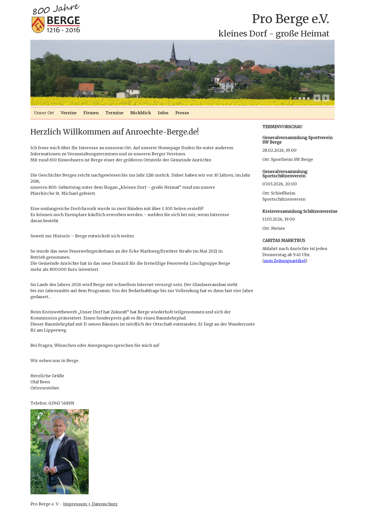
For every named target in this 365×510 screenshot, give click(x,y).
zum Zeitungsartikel (284, 260)
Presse (182, 112)
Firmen (91, 112)
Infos (163, 112)
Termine (114, 112)
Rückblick (140, 112)
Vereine (69, 112)
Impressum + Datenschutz (90, 503)
